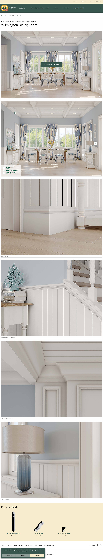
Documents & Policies (95, 2)
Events (75, 2)
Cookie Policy (38, 545)
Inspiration (11, 15)
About (56, 8)
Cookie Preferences (49, 545)
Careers (83, 2)
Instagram (101, 545)
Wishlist (19, 15)
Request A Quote (78, 8)
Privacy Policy (28, 545)
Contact (65, 8)
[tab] (22, 8)
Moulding (3, 15)
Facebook (97, 545)
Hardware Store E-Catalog (40, 8)
